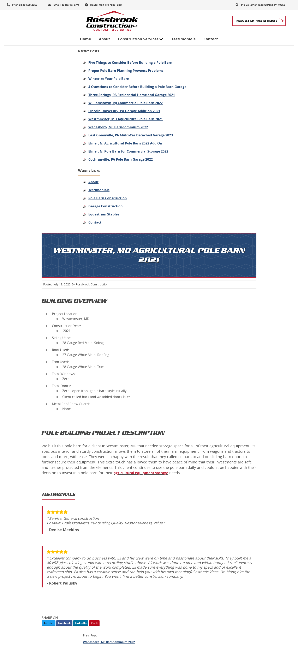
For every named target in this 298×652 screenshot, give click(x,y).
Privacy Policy (47, 636)
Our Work (117, 597)
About (104, 21)
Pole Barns (118, 558)
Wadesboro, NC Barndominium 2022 (47, 130)
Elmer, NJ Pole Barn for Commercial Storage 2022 (57, 159)
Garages (116, 548)
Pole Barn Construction (37, 205)
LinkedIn (142, 438)
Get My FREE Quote (28, 555)
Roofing (115, 588)
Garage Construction (35, 214)
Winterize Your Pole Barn (38, 71)
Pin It (155, 438)
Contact (211, 21)
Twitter (110, 438)
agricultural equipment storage (141, 283)
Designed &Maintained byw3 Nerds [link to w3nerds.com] (279, 631)
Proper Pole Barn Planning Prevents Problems (55, 63)
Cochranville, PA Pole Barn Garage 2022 (50, 167)
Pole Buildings (120, 568)
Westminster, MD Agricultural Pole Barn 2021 (55, 121)
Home (85, 21)
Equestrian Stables (33, 222)
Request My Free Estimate (256, 21)
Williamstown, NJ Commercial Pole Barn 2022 (55, 105)
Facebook (125, 438)
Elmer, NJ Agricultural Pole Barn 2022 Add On (54, 151)
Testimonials (184, 21)
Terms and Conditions (19, 636)
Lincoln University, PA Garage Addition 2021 (53, 113)
